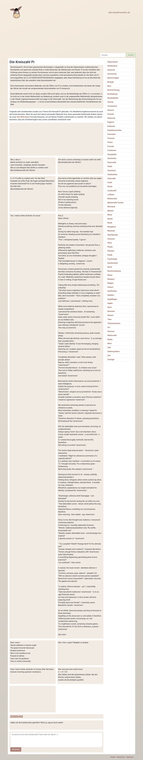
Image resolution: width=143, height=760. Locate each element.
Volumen (110, 331)
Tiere (109, 319)
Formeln (110, 146)
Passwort (111, 239)
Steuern (110, 315)
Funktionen (111, 150)
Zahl (21, 716)
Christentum (112, 106)
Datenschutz (121, 757)
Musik (109, 223)
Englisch (110, 122)
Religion (110, 283)
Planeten (110, 251)
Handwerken (112, 174)
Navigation (111, 227)
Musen (110, 219)
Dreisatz (110, 114)
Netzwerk (111, 231)
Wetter (110, 339)
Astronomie (112, 74)
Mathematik (14, 716)
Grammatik (111, 162)
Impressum (130, 757)
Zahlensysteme (113, 351)
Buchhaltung (112, 94)
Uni (108, 327)
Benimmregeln (113, 78)
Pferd (109, 243)
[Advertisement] (70, 36)
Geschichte (111, 158)
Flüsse (110, 142)
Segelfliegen (112, 299)
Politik (109, 255)
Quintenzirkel (112, 263)
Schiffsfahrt (112, 291)
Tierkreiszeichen (113, 323)
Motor (109, 215)
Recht (109, 267)
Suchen (131, 55)
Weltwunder (112, 335)
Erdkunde (111, 126)
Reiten (109, 275)
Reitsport (111, 279)
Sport (109, 307)
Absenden (16, 749)
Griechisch (111, 170)
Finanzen (111, 138)
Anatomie (111, 70)
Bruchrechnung (113, 90)
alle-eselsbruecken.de (119, 12)
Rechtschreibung (114, 271)
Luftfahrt (110, 195)
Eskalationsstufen (114, 130)
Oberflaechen (112, 235)
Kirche (109, 186)
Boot (109, 86)
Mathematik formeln (115, 203)
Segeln (110, 303)
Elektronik (111, 118)
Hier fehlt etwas (23, 117)
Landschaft (111, 191)
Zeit (108, 355)
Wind (109, 343)
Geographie (111, 154)
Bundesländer (112, 98)
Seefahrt (110, 295)
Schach (110, 287)
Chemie (110, 102)
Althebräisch (112, 66)
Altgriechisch (112, 62)
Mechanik (111, 207)
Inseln (109, 182)
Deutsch (110, 110)
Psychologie (112, 259)
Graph (109, 166)
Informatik (111, 178)
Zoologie (110, 359)
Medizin (110, 211)
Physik (110, 247)
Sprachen (111, 311)
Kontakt (112, 757)
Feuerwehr (111, 134)
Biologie (110, 82)
